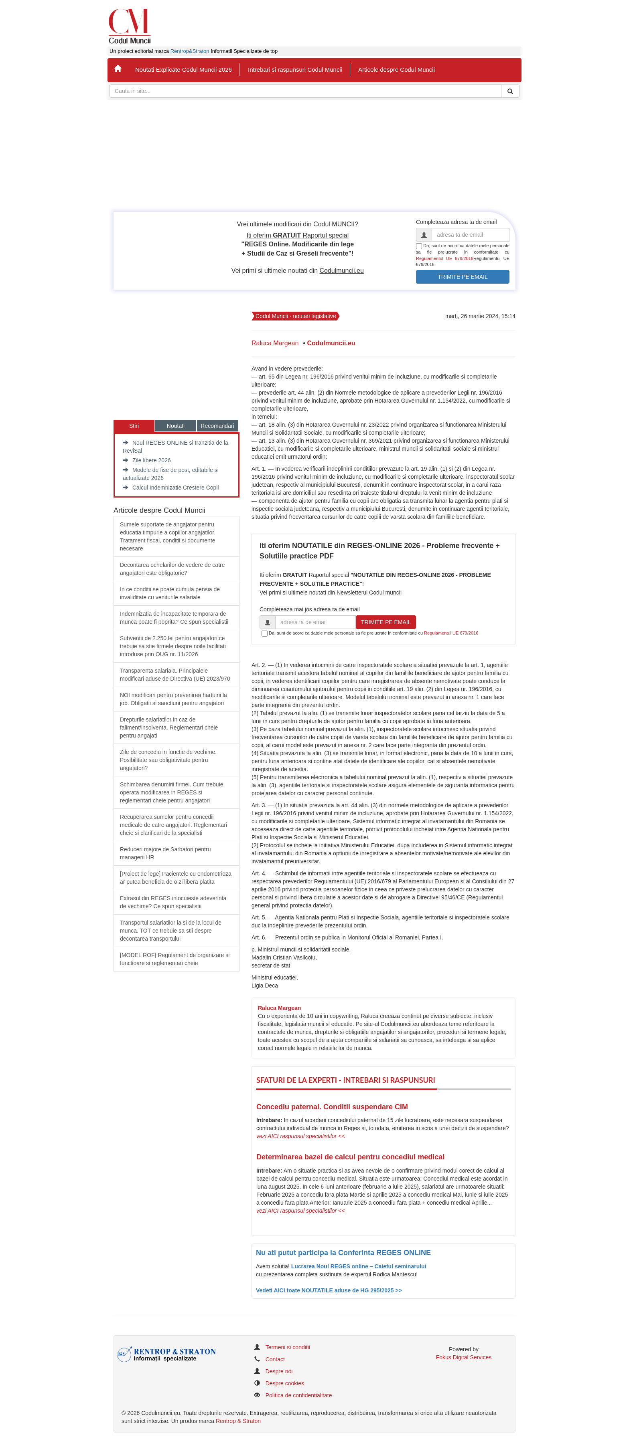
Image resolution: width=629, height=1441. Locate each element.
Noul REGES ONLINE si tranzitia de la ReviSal (175, 446)
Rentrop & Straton (238, 1421)
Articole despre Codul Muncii (396, 69)
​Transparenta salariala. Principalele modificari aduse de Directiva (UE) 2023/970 (175, 674)
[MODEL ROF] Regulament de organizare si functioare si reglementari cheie (174, 959)
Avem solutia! (273, 1266)
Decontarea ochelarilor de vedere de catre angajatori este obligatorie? (172, 569)
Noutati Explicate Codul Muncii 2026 (183, 69)
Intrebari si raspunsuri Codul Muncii (295, 69)
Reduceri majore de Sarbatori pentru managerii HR (165, 853)
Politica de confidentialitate (299, 1395)
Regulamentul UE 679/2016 (444, 258)
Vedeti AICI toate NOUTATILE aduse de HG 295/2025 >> (329, 1290)
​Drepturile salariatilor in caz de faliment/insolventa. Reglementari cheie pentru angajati (169, 727)
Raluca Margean (275, 343)
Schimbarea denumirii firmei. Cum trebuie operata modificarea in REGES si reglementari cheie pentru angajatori (171, 792)
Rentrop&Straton (189, 51)
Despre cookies (285, 1383)
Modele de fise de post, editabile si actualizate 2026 (171, 474)
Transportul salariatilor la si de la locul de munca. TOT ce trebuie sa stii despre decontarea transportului (170, 930)
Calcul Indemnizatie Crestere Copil (171, 487)
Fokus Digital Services (464, 1357)
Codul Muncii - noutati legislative (296, 316)
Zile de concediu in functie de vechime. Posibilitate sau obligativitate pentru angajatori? (168, 760)
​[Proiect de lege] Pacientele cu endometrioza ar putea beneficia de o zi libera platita (175, 878)
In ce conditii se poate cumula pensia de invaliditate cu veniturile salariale (170, 593)
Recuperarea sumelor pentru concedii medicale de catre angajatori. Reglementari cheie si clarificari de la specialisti (173, 825)
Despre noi (279, 1371)
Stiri (134, 426)
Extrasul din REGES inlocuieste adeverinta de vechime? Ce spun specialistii (173, 902)
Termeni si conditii (288, 1347)
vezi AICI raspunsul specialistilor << (300, 1136)
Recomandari (217, 426)
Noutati (176, 426)
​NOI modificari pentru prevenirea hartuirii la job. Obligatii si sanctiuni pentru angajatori (173, 699)
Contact (275, 1359)
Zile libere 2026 (147, 460)
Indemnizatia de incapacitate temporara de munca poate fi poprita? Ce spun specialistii (174, 618)
